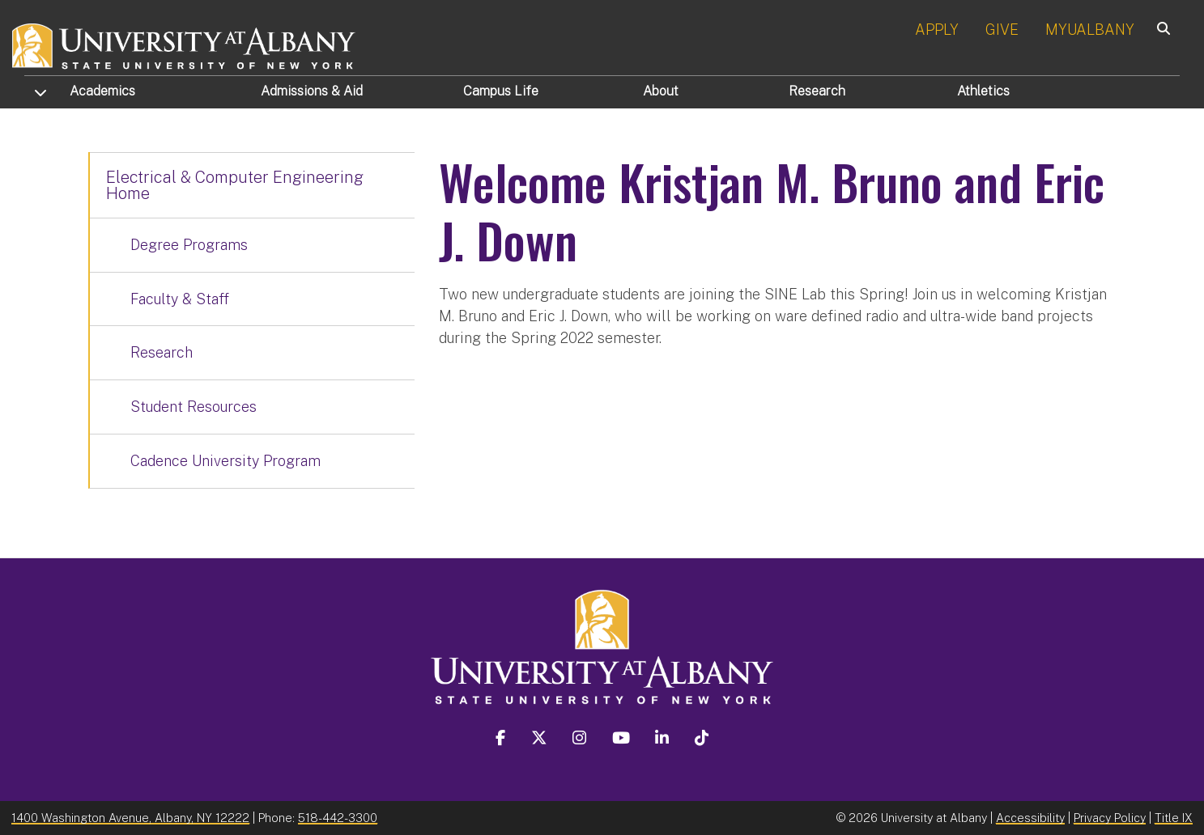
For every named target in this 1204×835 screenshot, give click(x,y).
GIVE (1002, 29)
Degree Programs (189, 244)
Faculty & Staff (179, 298)
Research (817, 91)
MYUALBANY (1089, 29)
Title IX (1174, 817)
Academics (102, 91)
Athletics (983, 91)
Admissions (312, 91)
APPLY (937, 29)
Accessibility (1030, 817)
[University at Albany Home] (184, 44)
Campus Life (500, 91)
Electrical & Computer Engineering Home (235, 185)
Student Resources (193, 406)
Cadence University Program (225, 460)
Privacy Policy (1110, 817)
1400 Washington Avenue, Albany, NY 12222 (130, 817)
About (661, 91)
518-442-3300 (337, 817)
